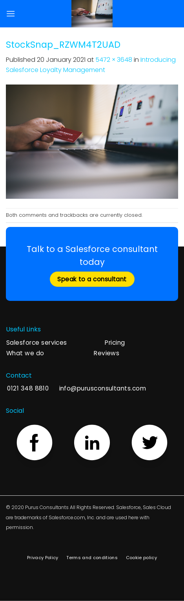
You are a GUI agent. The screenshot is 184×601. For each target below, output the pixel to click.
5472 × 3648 (113, 59)
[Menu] (10, 13)
